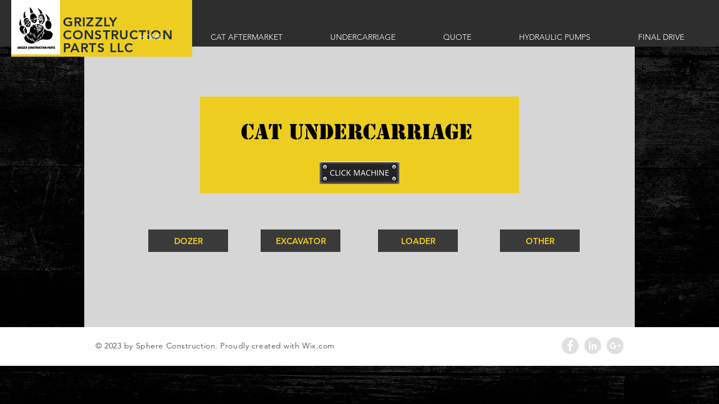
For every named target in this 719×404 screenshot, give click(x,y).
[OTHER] (540, 240)
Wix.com (318, 346)
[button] (359, 173)
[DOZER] (188, 240)
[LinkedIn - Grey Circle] (592, 345)
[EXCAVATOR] (300, 240)
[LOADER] (418, 240)
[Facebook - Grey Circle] (570, 345)
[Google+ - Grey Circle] (615, 345)
